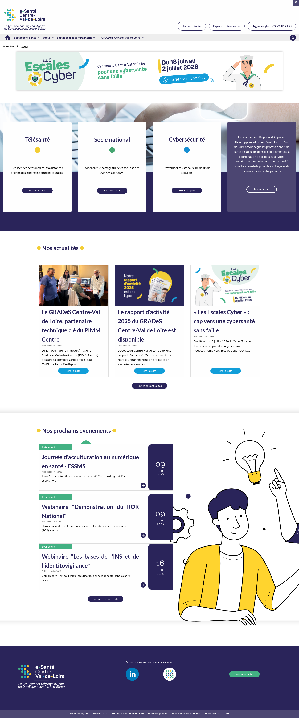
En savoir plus (37, 190)
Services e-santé (25, 37)
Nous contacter (192, 26)
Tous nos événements (105, 599)
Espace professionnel (227, 26)
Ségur (47, 37)
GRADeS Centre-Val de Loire (121, 37)
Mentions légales (79, 713)
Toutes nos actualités (149, 385)
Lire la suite (73, 370)
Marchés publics (158, 713)
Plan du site (100, 713)
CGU (227, 713)
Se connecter (212, 713)
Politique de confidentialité (128, 713)
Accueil (7, 37)
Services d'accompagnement (76, 37)
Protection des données (186, 713)
